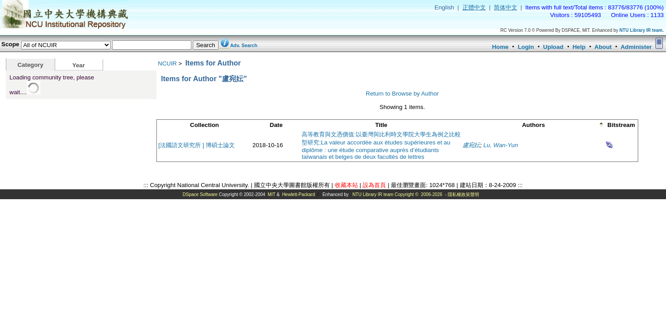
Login (526, 47)
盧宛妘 (471, 145)
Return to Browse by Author (402, 93)
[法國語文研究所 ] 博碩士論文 (196, 145)
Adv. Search (243, 45)
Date (276, 125)
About (603, 47)
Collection (204, 125)
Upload (553, 47)
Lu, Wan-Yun (501, 145)
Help (578, 47)
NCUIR (167, 63)
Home (500, 47)
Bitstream (621, 125)
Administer (636, 47)
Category (30, 64)
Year (78, 65)
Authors (533, 125)
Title (381, 125)
